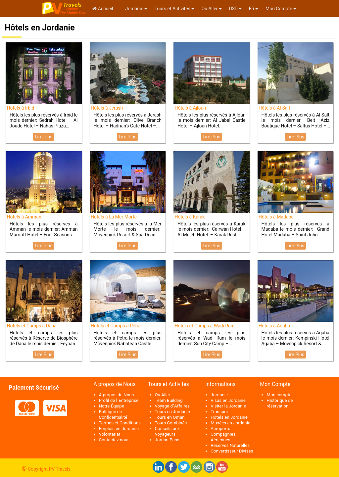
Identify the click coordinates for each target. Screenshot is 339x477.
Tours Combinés (171, 422)
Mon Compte (279, 8)
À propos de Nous (116, 394)
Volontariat (110, 434)
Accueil (102, 8)
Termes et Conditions (120, 422)
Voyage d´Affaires (172, 406)
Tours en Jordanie (172, 411)
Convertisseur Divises (232, 451)
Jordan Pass (167, 439)
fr (251, 8)
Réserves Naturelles (230, 445)
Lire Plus (44, 136)
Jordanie (133, 8)
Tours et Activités (172, 8)
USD (233, 8)
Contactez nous (114, 439)
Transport (220, 411)
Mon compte (278, 394)
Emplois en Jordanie (119, 428)
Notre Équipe (111, 406)
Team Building (168, 400)
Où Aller (210, 8)
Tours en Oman (169, 417)
